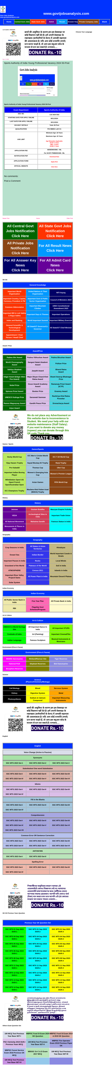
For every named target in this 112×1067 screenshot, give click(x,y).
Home (38, 218)
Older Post (70, 218)
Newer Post (6, 218)
